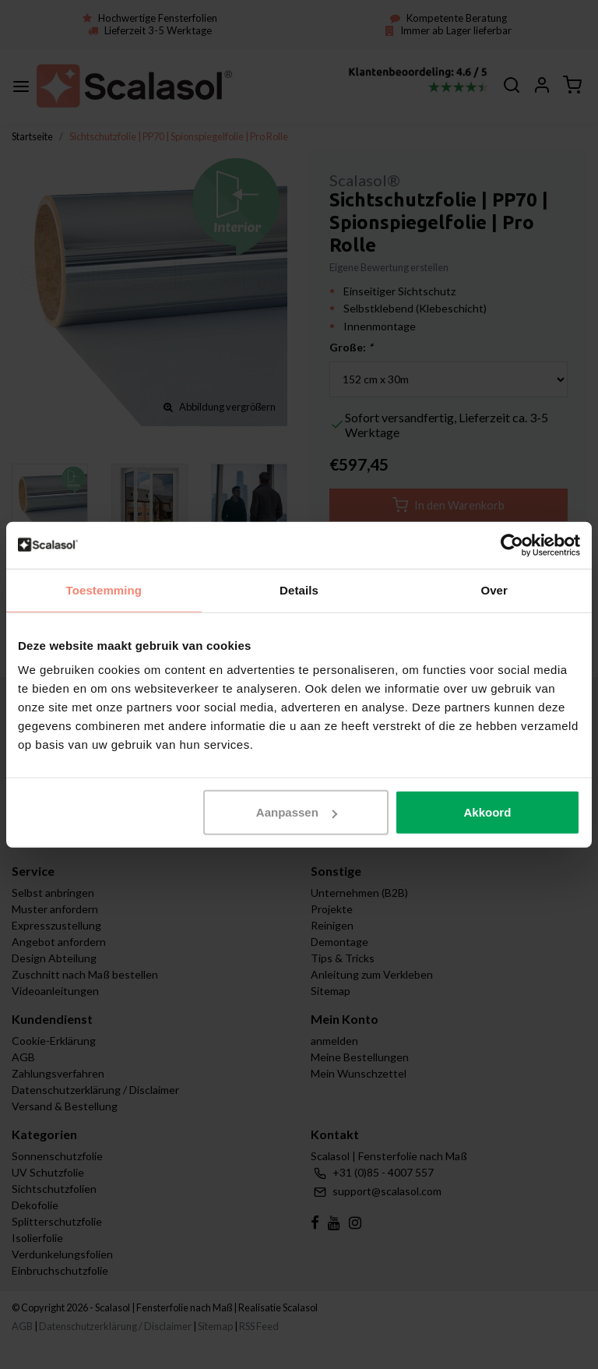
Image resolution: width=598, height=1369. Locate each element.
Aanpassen (296, 812)
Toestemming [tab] (104, 589)
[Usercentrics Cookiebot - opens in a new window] (512, 544)
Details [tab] (299, 589)
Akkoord (487, 812)
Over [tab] (494, 589)
